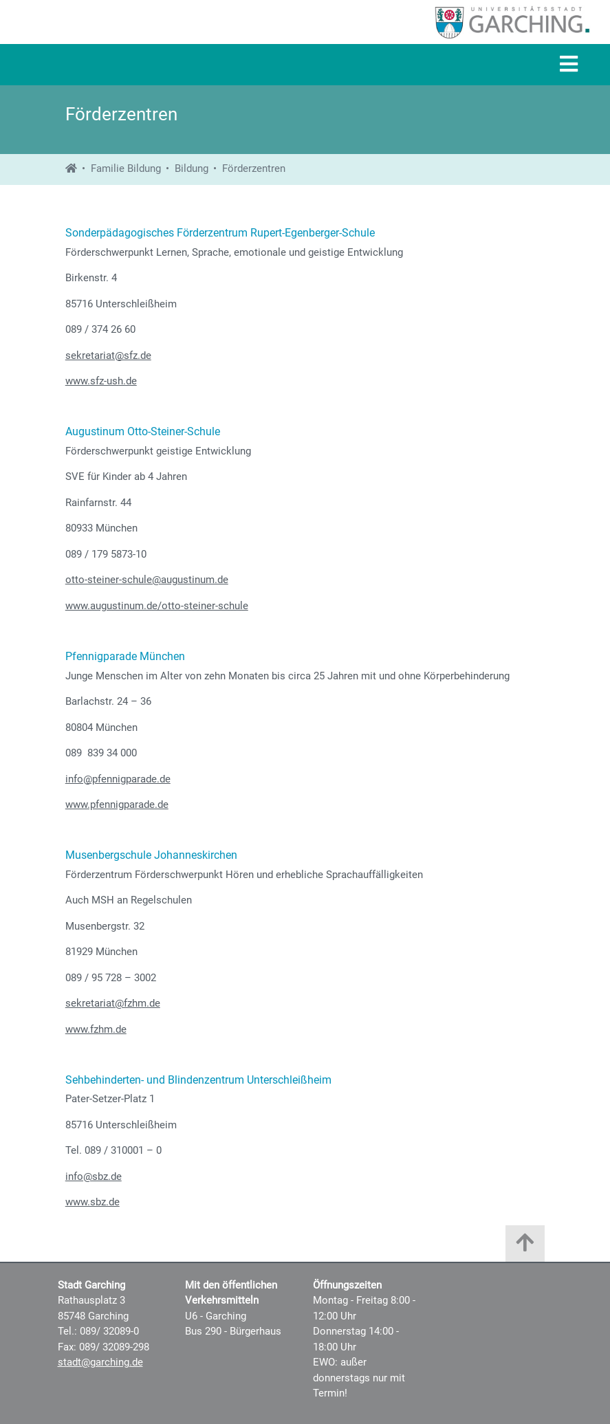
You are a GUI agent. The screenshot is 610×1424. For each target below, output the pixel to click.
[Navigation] (569, 65)
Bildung (191, 168)
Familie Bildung (126, 168)
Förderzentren (253, 168)
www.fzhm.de (96, 1029)
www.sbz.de (92, 1202)
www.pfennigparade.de (116, 804)
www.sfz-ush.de (101, 381)
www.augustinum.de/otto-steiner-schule (156, 606)
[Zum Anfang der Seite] (525, 1247)
